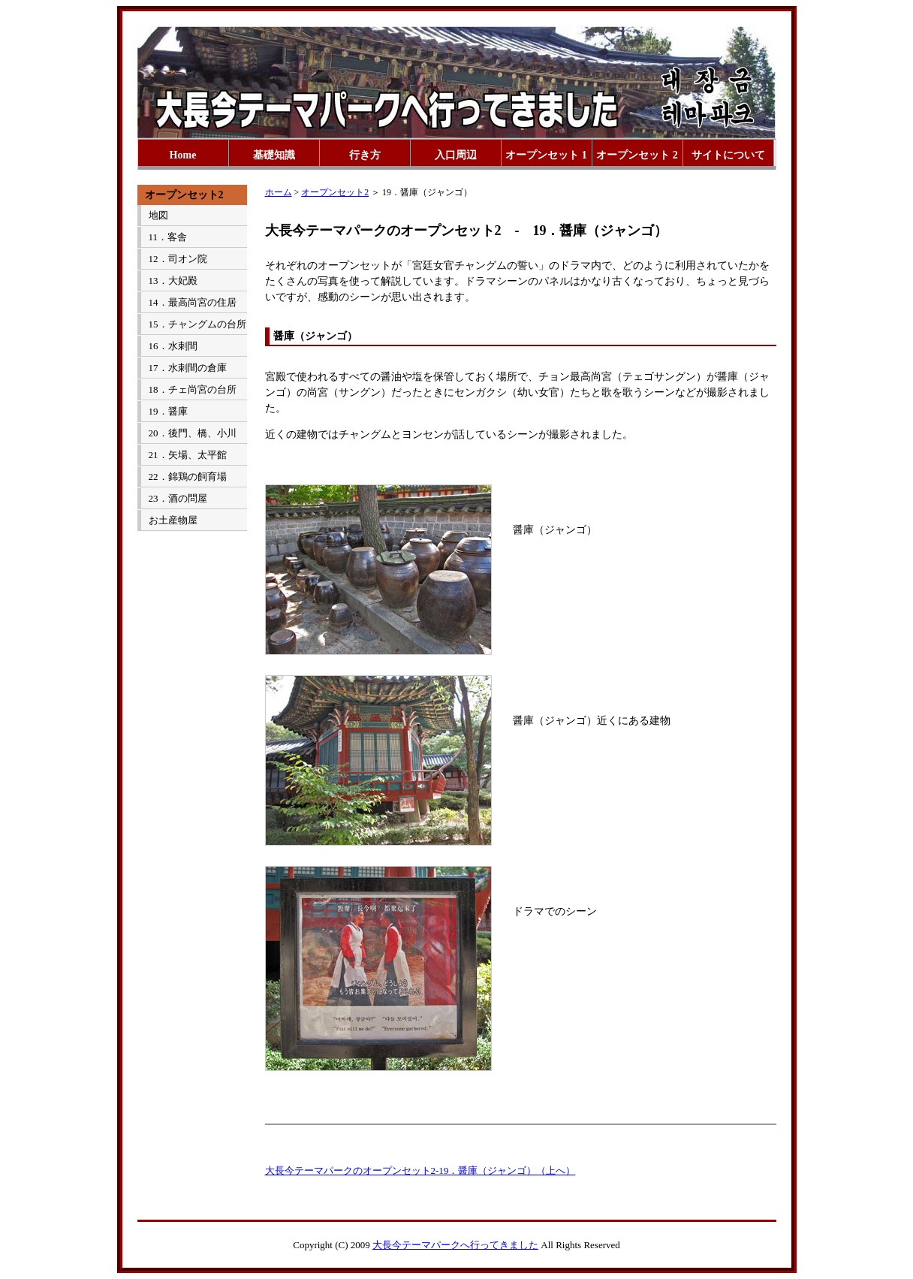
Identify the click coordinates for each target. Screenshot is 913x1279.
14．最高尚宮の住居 (193, 302)
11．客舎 (168, 237)
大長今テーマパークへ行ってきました (455, 1244)
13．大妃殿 (173, 280)
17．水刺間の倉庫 (188, 367)
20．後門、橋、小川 (193, 433)
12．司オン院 (178, 258)
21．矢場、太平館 (188, 454)
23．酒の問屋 (178, 498)
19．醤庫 (168, 411)
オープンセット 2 (637, 155)
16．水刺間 (173, 345)
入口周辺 (456, 155)
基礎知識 (274, 155)
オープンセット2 (335, 192)
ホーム (278, 192)
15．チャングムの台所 (197, 324)
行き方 (365, 155)
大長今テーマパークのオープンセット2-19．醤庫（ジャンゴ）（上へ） (420, 1170)
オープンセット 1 (546, 155)
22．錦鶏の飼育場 (188, 476)
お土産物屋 (173, 520)
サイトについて (728, 155)
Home (183, 155)
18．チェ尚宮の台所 (193, 389)
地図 (158, 215)
